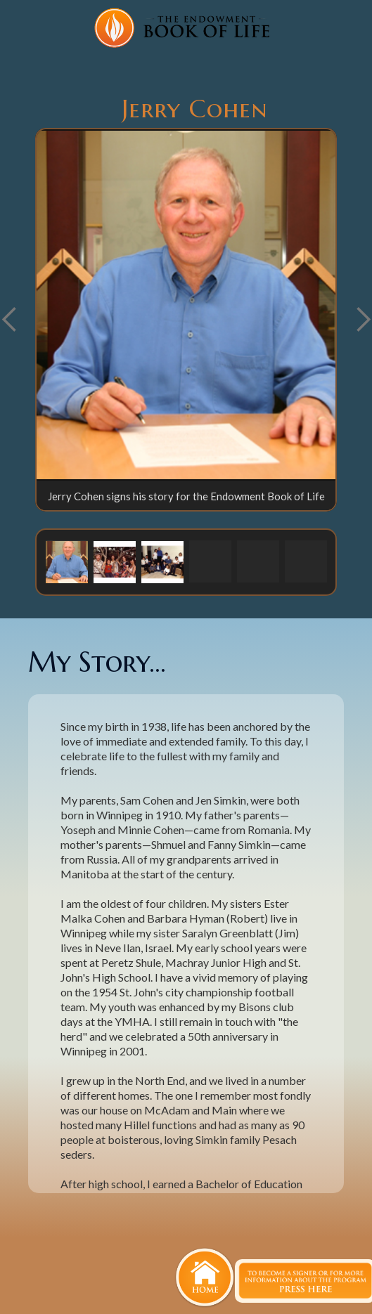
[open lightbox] (186, 305)
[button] (67, 561)
